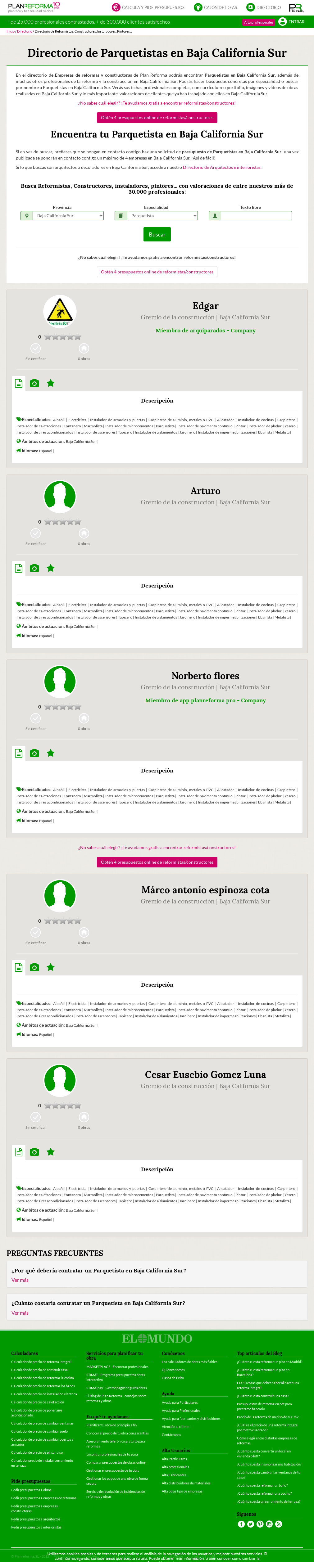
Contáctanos (171, 1435)
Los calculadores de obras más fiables (189, 1362)
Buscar (157, 234)
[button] (296, 8)
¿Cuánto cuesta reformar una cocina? (264, 1493)
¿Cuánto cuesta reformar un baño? (262, 1485)
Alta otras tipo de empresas (182, 1491)
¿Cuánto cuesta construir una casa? (263, 1396)
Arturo (206, 491)
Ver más (20, 1280)
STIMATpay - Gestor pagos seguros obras (116, 1388)
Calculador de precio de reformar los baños (43, 1386)
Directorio (263, 8)
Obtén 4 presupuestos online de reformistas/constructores (157, 117)
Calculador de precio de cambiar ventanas (42, 1423)
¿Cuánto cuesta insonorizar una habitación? (269, 1464)
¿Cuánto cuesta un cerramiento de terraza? (268, 1501)
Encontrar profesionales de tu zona (112, 1454)
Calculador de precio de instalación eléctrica (44, 1394)
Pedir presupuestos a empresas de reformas (43, 1498)
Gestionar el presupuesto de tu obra (112, 1470)
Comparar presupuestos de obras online (116, 1462)
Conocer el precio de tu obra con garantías (117, 1433)
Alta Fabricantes (174, 1475)
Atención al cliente (175, 1427)
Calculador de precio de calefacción (37, 1402)
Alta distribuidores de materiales (186, 1483)
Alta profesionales (258, 22)
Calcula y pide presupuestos (148, 8)
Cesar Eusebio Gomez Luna (205, 1074)
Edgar (206, 306)
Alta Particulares (174, 1459)
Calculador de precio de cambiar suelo (39, 1431)
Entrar (291, 22)
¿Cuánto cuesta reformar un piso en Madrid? (269, 1362)
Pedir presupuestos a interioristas (36, 1527)
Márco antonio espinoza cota (205, 890)
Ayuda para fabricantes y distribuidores (191, 1418)
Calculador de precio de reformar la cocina (42, 1378)
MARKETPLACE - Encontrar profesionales (117, 1367)
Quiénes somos (173, 1370)
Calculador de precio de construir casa (39, 1370)
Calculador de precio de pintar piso (37, 1452)
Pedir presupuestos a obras (31, 1490)
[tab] (18, 383)
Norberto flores (205, 676)
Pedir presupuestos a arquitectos (35, 1519)
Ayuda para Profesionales (181, 1410)
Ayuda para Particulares (180, 1402)
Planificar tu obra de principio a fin (111, 1425)
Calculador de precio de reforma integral (41, 1362)
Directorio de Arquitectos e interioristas (222, 167)
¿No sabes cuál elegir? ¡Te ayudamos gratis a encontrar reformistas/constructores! (157, 103)
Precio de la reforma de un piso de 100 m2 (267, 1417)
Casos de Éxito (173, 1378)
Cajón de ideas (215, 8)
